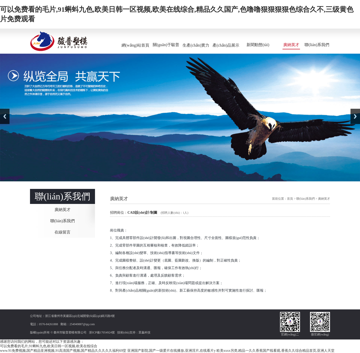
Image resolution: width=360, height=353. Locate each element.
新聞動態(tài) (257, 45)
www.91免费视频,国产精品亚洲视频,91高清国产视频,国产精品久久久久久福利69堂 (63, 350)
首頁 (290, 198)
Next (355, 116)
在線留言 (62, 232)
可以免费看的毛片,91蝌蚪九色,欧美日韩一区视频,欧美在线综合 (48, 346)
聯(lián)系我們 (316, 45)
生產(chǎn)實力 (195, 45)
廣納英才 (291, 45)
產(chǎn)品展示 (225, 45)
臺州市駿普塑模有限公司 (70, 332)
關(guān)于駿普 (166, 45)
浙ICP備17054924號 (102, 332)
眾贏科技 (144, 332)
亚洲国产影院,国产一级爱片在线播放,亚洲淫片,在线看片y (171, 350)
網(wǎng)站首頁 (135, 45)
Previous (5, 116)
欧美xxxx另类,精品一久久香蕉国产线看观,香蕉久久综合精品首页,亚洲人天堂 (275, 350)
